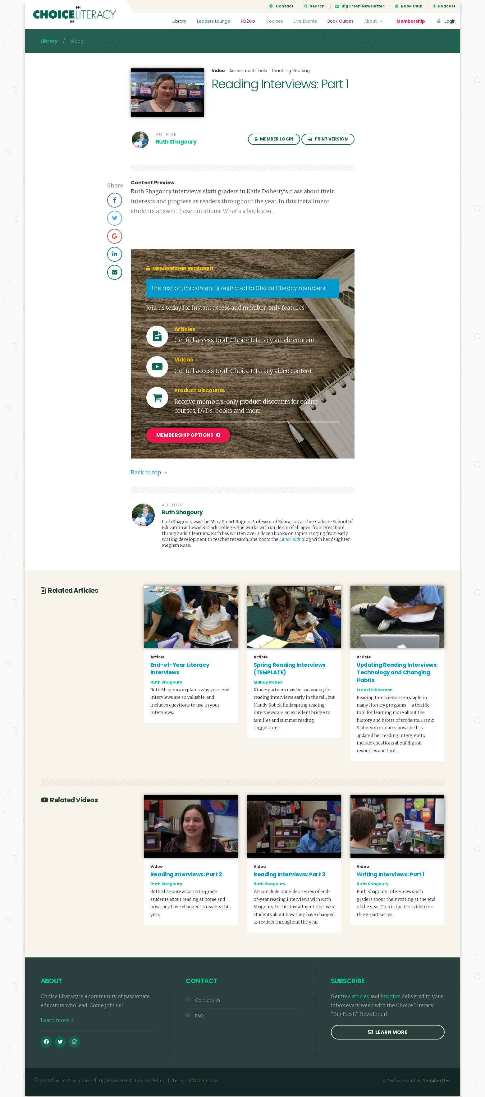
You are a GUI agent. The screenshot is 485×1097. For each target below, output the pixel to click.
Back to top (149, 474)
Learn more (57, 1022)
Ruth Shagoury (176, 143)
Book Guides (340, 21)
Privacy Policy (150, 1082)
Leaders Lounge (213, 21)
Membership (410, 21)
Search (314, 6)
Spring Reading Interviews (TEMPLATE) (290, 670)
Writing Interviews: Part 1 (390, 875)
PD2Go (248, 21)
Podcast (444, 6)
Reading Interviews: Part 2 (186, 875)
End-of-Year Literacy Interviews (179, 670)
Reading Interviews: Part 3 (289, 875)
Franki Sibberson (375, 691)
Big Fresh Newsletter (359, 6)
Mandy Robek (268, 683)
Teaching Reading (290, 73)
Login (445, 21)
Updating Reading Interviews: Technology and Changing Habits (397, 673)
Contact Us (203, 1001)
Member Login (274, 141)
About (374, 21)
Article (157, 658)
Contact (281, 6)
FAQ (195, 1017)
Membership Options (188, 437)
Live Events (305, 21)
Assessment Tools (248, 73)
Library (179, 21)
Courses (274, 21)
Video (218, 72)
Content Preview (153, 184)
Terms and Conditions (195, 1082)
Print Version (328, 141)
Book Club (409, 6)
